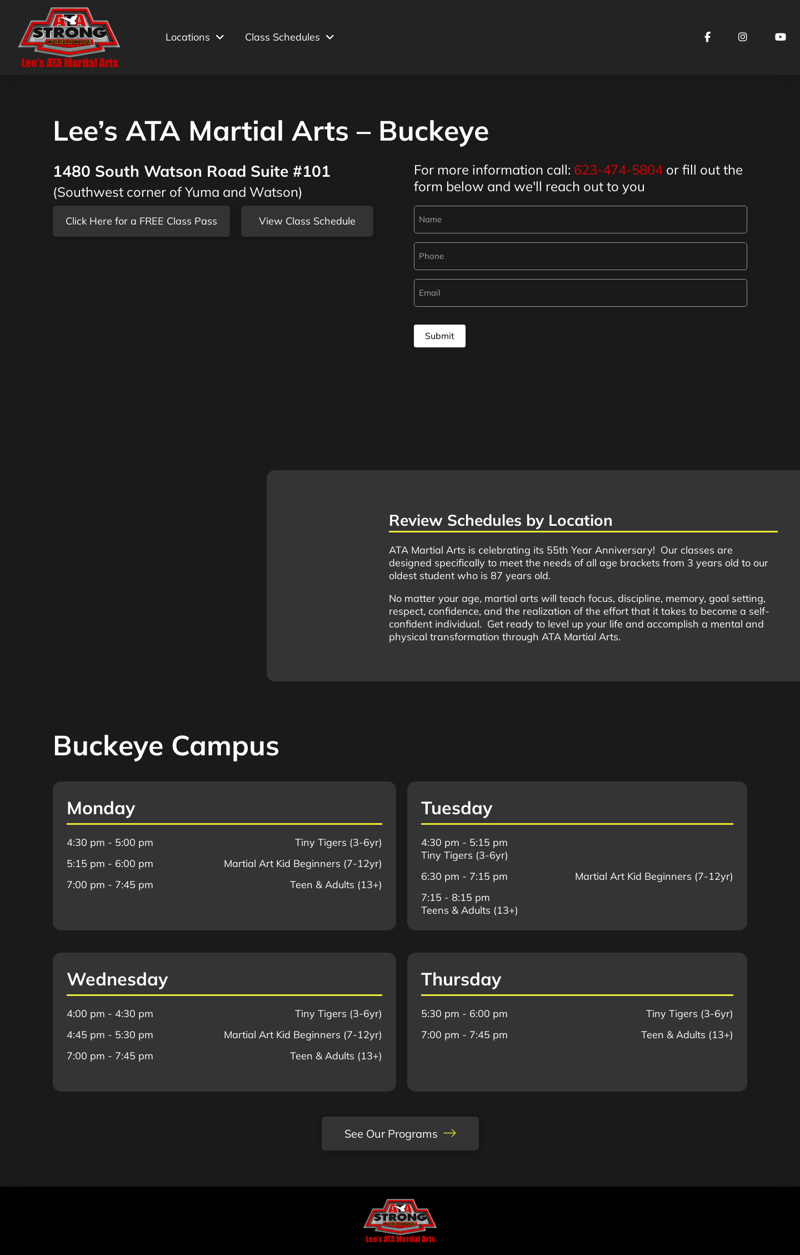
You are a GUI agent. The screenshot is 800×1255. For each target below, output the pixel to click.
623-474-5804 (618, 169)
